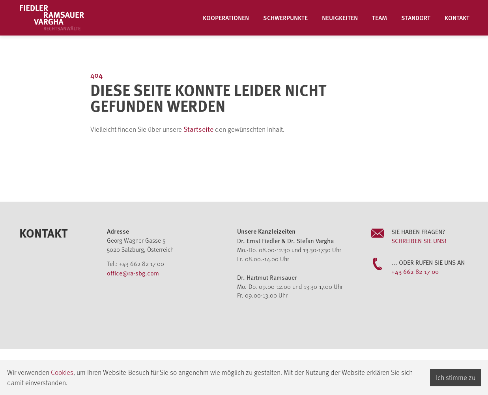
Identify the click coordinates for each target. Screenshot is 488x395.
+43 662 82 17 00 (415, 271)
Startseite (199, 129)
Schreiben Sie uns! (419, 240)
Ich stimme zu (455, 377)
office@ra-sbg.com (133, 272)
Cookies (62, 372)
